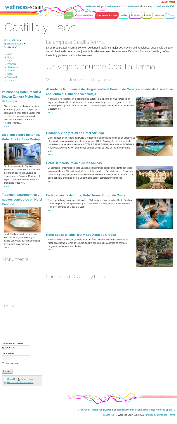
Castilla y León (11, 47)
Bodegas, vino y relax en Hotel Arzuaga (75, 133)
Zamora (11, 80)
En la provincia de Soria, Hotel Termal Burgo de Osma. (86, 195)
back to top (108, 415)
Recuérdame (12, 363)
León (9, 60)
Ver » (6, 126)
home (172, 415)
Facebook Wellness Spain (128, 410)
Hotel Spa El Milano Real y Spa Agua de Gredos (81, 235)
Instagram (97, 410)
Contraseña (8, 353)
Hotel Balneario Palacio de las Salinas (74, 163)
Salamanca (12, 67)
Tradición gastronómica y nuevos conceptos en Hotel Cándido (22, 199)
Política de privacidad (156, 415)
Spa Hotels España (13, 43)
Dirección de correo (12, 343)
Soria (10, 74)
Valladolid (12, 77)
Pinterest (149, 410)
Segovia (11, 70)
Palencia (11, 64)
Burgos (10, 57)
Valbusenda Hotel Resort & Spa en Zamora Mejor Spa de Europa (21, 96)
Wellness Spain (11, 40)
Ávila (9, 54)
